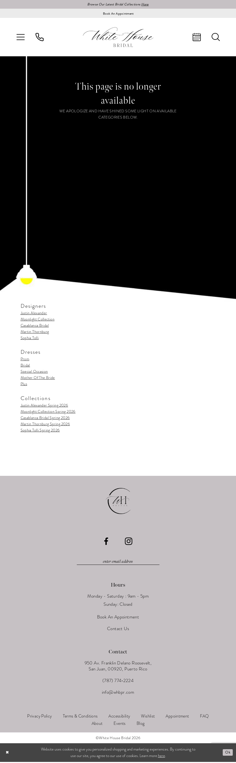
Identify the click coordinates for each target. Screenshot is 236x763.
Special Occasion (34, 372)
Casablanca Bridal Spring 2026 (45, 418)
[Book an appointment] (118, 13)
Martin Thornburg (35, 332)
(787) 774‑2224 (118, 681)
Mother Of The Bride (38, 378)
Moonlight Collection (38, 319)
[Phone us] (39, 38)
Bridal (25, 365)
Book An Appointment (118, 618)
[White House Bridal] (118, 37)
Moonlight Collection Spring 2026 (48, 411)
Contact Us (118, 629)
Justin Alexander (34, 313)
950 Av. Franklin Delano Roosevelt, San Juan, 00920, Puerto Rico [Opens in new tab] (118, 667)
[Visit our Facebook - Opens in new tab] (106, 542)
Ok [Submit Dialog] (227, 754)
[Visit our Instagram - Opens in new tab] (128, 542)
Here (147, 4)
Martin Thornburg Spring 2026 (45, 424)
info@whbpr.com (118, 693)
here (161, 757)
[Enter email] (118, 562)
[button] (20, 38)
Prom (25, 359)
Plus (24, 384)
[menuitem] (20, 38)
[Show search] (215, 38)
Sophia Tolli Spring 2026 (40, 430)
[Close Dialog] (7, 753)
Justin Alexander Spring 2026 (44, 405)
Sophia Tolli (30, 338)
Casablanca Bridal (35, 326)
